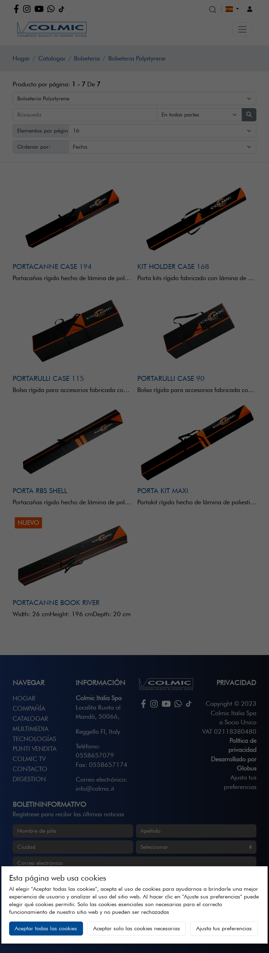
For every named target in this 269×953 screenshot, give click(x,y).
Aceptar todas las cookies (46, 928)
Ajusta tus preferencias (224, 928)
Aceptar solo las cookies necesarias (136, 928)
